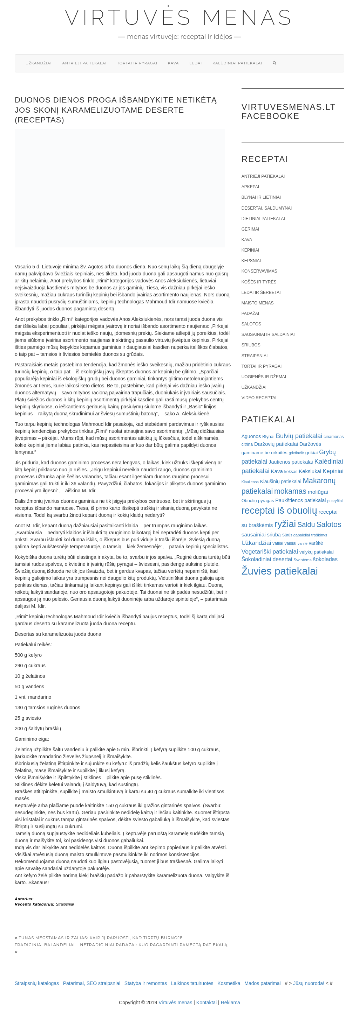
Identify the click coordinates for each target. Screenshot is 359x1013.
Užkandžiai (39, 63)
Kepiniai (250, 250)
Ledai (195, 63)
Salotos (251, 324)
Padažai (250, 313)
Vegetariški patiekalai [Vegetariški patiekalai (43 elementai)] (270, 551)
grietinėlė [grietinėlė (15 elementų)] (296, 453)
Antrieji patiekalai (84, 63)
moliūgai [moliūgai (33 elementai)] (318, 492)
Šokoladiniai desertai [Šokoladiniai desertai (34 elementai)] (267, 559)
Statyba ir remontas (145, 983)
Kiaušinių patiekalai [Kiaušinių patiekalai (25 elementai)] (281, 481)
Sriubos (251, 345)
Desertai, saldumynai (267, 208)
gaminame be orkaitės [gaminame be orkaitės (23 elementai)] (264, 452)
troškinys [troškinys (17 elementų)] (319, 535)
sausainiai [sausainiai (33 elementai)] (254, 534)
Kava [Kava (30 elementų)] (277, 471)
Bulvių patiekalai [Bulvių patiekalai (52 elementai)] (299, 435)
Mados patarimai (262, 983)
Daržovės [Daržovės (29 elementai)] (310, 444)
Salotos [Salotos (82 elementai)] (328, 524)
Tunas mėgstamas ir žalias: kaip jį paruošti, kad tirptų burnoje (101, 937)
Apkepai (250, 186)
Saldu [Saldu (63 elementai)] (306, 524)
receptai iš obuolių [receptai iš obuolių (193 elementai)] (279, 510)
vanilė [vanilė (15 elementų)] (302, 543)
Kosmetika (228, 983)
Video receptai (259, 397)
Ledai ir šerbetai (261, 292)
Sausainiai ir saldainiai (268, 334)
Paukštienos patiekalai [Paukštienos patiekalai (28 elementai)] (300, 500)
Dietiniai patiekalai (263, 218)
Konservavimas (259, 271)
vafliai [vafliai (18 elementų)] (277, 543)
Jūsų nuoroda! (308, 983)
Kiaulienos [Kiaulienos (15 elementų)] (250, 482)
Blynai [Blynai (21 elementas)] (268, 436)
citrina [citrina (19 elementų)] (247, 444)
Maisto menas (258, 303)
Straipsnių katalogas (37, 983)
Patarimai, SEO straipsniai (91, 983)
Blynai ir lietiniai (261, 197)
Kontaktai (206, 1002)
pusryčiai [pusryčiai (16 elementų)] (335, 501)
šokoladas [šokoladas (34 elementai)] (325, 559)
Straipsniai (65, 904)
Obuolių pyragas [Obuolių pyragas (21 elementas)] (258, 500)
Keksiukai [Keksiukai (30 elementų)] (310, 471)
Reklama (230, 1002)
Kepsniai (251, 260)
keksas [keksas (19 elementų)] (291, 471)
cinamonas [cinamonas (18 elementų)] (334, 436)
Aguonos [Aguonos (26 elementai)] (251, 436)
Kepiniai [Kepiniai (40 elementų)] (333, 471)
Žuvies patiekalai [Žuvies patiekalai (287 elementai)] (280, 571)
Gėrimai (250, 229)
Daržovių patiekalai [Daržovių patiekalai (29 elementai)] (276, 444)
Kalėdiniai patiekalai (237, 63)
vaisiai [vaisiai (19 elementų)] (290, 543)
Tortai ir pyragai (137, 63)
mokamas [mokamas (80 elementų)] (290, 491)
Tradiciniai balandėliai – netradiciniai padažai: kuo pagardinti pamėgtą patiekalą (121, 944)
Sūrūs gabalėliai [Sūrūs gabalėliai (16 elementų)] (296, 535)
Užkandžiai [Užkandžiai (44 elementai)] (256, 542)
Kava (173, 63)
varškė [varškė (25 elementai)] (316, 543)
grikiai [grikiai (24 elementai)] (311, 452)
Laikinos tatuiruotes (192, 983)
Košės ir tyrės (259, 282)
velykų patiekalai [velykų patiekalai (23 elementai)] (316, 552)
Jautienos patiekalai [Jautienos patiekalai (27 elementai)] (291, 462)
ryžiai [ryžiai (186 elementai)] (285, 524)
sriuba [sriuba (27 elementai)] (274, 534)
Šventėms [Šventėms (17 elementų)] (302, 560)
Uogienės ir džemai (264, 376)
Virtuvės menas (179, 17)
